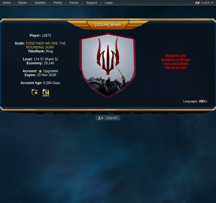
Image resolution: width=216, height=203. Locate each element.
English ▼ (204, 3)
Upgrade (111, 117)
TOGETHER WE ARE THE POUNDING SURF (46, 45)
